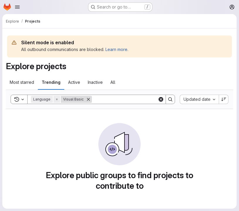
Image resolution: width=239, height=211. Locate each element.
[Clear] (160, 99)
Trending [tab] (51, 82)
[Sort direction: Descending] (223, 99)
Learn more (116, 49)
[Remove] (88, 99)
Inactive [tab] (95, 82)
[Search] (128, 99)
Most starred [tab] (22, 82)
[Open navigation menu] (17, 7)
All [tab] (112, 82)
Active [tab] (74, 82)
